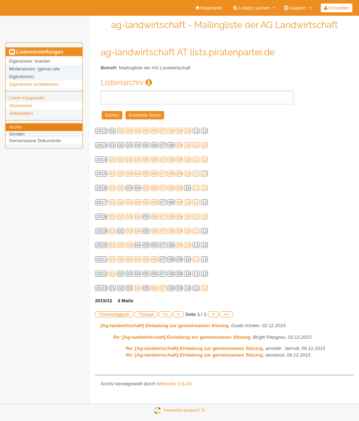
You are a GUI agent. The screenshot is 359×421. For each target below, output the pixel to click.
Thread (146, 314)
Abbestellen (21, 113)
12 (204, 145)
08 (171, 130)
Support (295, 8)
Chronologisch (114, 314)
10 (187, 130)
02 (120, 130)
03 (129, 130)
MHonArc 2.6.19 (174, 383)
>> (226, 314)
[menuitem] (209, 8)
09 (179, 130)
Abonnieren (21, 105)
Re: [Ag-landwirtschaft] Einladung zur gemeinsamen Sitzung (181, 337)
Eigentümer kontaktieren (34, 84)
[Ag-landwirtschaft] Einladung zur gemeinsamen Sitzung (165, 325)
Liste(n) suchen (251, 8)
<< (165, 314)
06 (154, 130)
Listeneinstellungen (36, 52)
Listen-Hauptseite (27, 98)
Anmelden (336, 8)
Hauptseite (209, 8)
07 (162, 130)
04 (137, 130)
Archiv (15, 127)
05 (146, 130)
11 (196, 145)
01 (112, 159)
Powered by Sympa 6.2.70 (184, 410)
